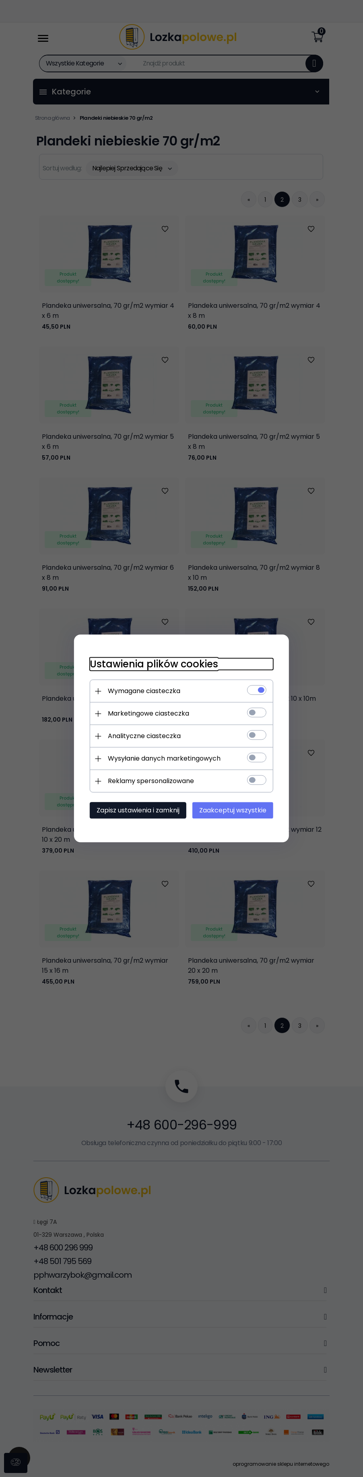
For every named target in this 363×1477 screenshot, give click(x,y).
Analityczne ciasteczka (143, 736)
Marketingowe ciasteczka (147, 713)
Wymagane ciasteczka (143, 691)
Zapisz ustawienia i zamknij (137, 810)
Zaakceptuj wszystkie (233, 810)
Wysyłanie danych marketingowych (163, 758)
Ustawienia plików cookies (153, 664)
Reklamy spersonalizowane (150, 781)
